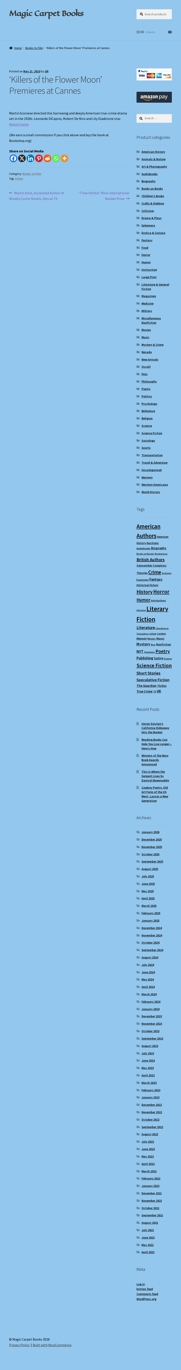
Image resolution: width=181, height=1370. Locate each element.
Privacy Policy (19, 1345)
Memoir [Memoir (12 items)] (142, 638)
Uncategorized (152, 470)
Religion (147, 418)
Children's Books (153, 196)
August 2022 (150, 1134)
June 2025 (148, 884)
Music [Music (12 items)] (160, 638)
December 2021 (152, 1193)
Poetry (146, 389)
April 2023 (148, 1075)
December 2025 (152, 839)
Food (145, 248)
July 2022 (148, 1142)
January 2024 (150, 1009)
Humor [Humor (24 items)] (143, 600)
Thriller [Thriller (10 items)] (162, 686)
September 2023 (152, 1038)
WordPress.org (146, 1299)
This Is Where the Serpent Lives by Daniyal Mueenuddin (155, 776)
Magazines (149, 296)
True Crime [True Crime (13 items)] (144, 691)
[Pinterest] (39, 158)
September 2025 (152, 861)
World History (151, 492)
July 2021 (148, 1230)
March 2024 (149, 994)
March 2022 (149, 1171)
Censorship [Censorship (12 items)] (144, 565)
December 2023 (152, 1016)
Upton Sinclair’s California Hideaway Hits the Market (155, 728)
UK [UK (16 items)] (159, 691)
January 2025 (150, 920)
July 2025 (148, 876)
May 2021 (148, 1245)
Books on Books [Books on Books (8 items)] (145, 553)
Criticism (148, 211)
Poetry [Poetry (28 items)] (162, 651)
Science (147, 426)
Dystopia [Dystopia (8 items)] (166, 573)
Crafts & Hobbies (153, 203)
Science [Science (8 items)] (168, 658)
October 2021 (150, 1208)
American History (153, 152)
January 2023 (150, 1097)
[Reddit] (47, 158)
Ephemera (148, 225)
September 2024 (152, 950)
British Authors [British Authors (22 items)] (151, 559)
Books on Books (152, 189)
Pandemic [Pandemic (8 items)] (149, 652)
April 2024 (148, 987)
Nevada (147, 352)
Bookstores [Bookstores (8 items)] (161, 553)
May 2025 (148, 891)
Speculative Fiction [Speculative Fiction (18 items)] (153, 679)
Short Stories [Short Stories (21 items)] (149, 673)
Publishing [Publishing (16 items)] (145, 658)
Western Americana (155, 485)
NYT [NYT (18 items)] (140, 651)
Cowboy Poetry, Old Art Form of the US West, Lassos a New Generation (155, 794)
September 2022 (152, 1127)
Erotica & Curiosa (153, 233)
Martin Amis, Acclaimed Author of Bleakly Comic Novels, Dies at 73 (36, 195)
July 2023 (148, 1053)
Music (145, 337)
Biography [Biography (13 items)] (158, 548)
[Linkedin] (30, 158)
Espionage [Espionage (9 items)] (143, 579)
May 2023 (148, 1068)
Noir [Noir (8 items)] (153, 644)
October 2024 (150, 943)
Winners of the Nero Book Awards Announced (155, 760)
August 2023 (150, 1046)
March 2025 (149, 906)
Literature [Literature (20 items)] (146, 627)
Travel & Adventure (154, 463)
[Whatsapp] (56, 158)
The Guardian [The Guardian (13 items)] (147, 686)
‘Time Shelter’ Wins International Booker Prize (104, 195)
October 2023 (150, 1031)
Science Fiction (152, 433)
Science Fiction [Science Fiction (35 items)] (154, 665)
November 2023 (152, 1024)
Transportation (152, 455)
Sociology (148, 440)
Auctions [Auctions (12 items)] (153, 543)
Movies (146, 330)
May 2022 (148, 1156)
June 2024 (148, 972)
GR (46, 71)
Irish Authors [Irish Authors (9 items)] (158, 600)
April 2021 (148, 1252)
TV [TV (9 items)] (154, 691)
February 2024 (151, 1002)
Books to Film (34, 48)
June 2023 (148, 1060)
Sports (146, 448)
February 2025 (151, 913)
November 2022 (152, 1112)
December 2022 (152, 1105)
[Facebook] (13, 158)
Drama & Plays (152, 218)
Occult (146, 367)
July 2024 (148, 965)
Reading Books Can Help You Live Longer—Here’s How (157, 744)
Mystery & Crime (153, 345)
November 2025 (152, 847)
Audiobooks (150, 174)
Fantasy (147, 240)
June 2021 (148, 1237)
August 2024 (150, 957)
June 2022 (148, 1149)
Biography (148, 181)
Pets (145, 374)
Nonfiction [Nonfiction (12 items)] (163, 644)
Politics (147, 396)
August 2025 (150, 869)
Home (18, 48)
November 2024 (152, 935)
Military (147, 311)
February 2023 (151, 1090)
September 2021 (152, 1215)
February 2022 (151, 1178)
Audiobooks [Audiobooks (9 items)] (143, 548)
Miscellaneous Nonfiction (151, 320)
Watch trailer (19, 124)
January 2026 (150, 832)
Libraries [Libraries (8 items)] (141, 610)
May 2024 (148, 979)
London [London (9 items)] (161, 633)
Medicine (148, 303)
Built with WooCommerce (52, 1345)
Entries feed (145, 1289)
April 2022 (148, 1164)
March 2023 (149, 1083)
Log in (141, 1284)
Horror (146, 255)
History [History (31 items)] (145, 592)
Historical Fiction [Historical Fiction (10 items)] (147, 585)
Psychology (149, 404)
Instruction (149, 270)
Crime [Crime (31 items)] (154, 572)
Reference (148, 411)
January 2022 (150, 1186)
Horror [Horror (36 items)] (161, 591)
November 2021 (152, 1201)
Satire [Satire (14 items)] (158, 658)
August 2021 (150, 1223)
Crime (19, 178)
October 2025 (150, 854)
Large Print (149, 277)
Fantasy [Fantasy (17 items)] (155, 579)
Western (147, 477)
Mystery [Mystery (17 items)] (143, 644)
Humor (146, 262)
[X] (22, 158)
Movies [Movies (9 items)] (151, 638)
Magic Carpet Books (46, 13)
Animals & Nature (154, 159)
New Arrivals (150, 359)
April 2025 (148, 898)
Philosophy (149, 381)
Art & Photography (154, 166)
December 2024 (152, 928)
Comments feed (147, 1294)
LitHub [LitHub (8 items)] (152, 633)
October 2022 (150, 1120)
